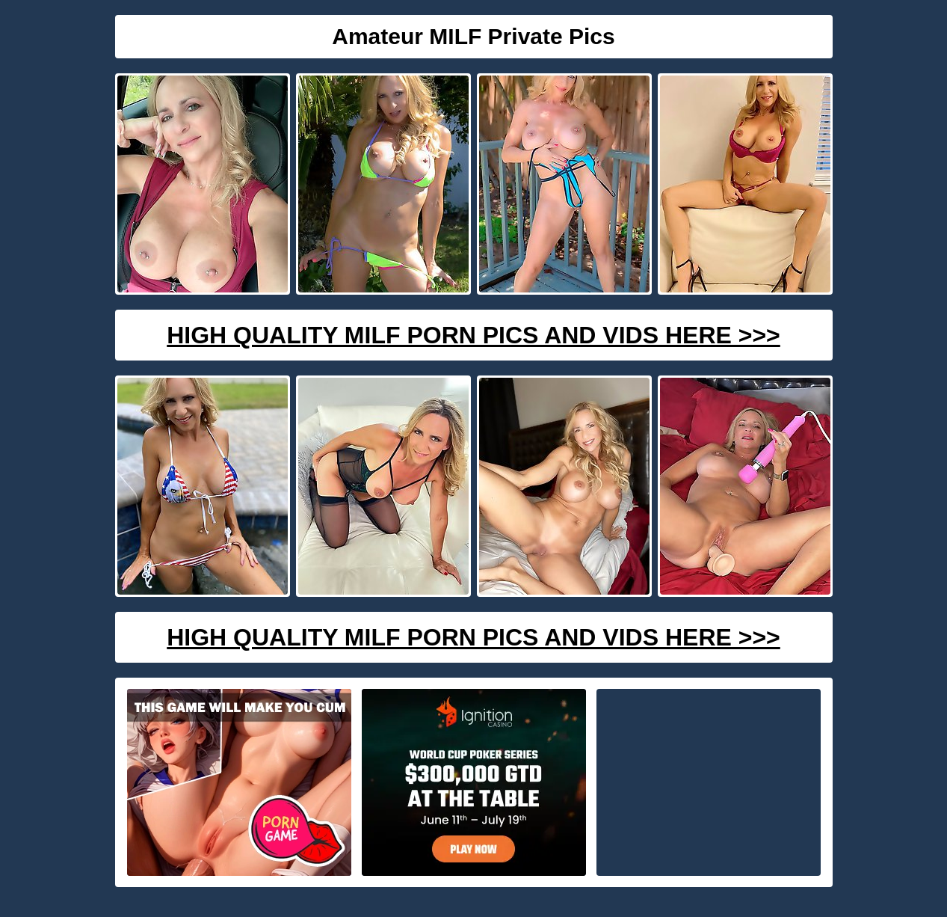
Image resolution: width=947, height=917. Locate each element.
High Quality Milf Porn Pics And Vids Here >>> (473, 335)
